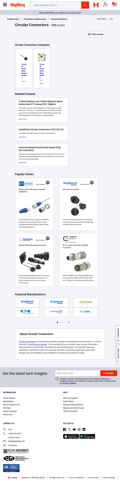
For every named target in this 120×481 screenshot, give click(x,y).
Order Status (68, 401)
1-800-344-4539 (12, 433)
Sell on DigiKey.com (11, 405)
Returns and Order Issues (73, 408)
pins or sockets (40, 344)
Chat (7, 429)
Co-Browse (10, 445)
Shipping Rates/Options (73, 405)
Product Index (13, 19)
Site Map (6, 408)
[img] (18, 5)
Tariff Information (70, 411)
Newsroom (7, 414)
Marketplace (8, 401)
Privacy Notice (69, 383)
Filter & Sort (97, 34)
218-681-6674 (11, 438)
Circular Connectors (59, 19)
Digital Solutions (10, 411)
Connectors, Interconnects (35, 19)
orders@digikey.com (14, 441)
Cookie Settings (109, 478)
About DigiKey (9, 398)
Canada (12, 478)
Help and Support (70, 398)
